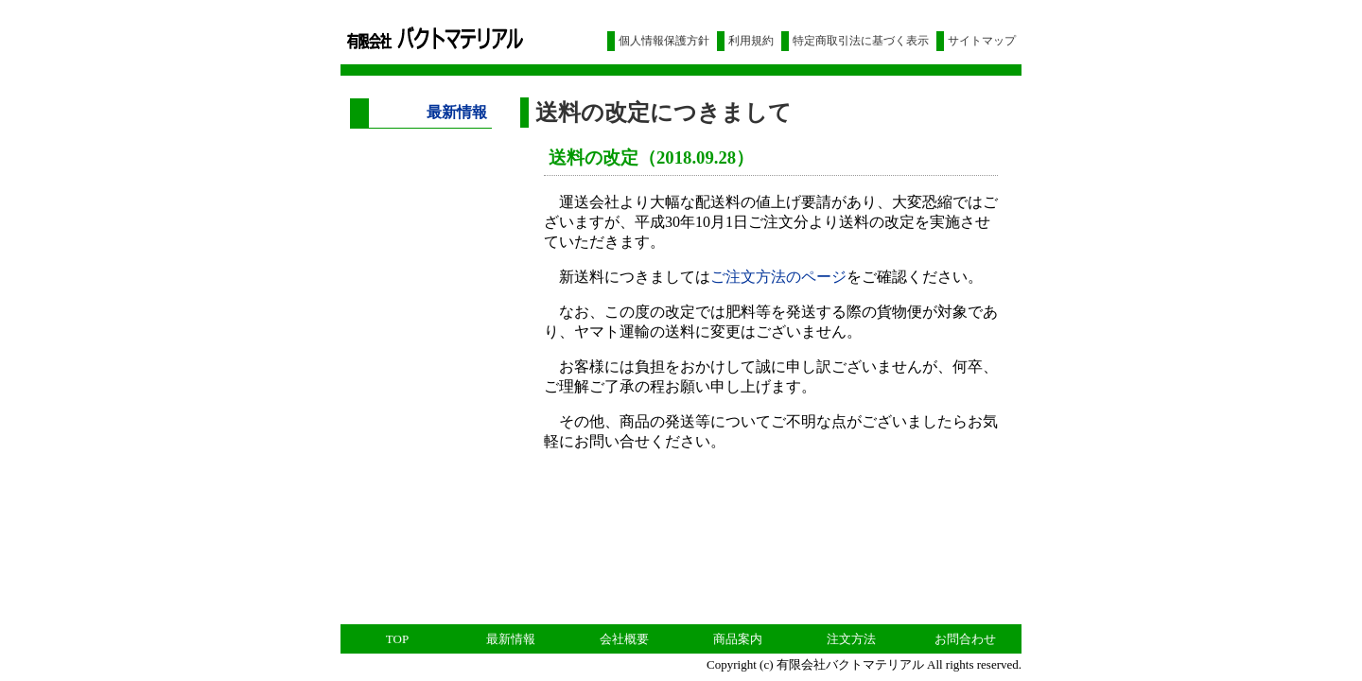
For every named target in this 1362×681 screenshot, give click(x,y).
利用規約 (751, 40)
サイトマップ (982, 40)
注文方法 (851, 639)
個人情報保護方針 (664, 40)
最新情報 (510, 639)
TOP (397, 639)
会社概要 (624, 639)
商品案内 (737, 639)
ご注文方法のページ (778, 277)
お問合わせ (965, 639)
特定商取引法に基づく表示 (861, 40)
